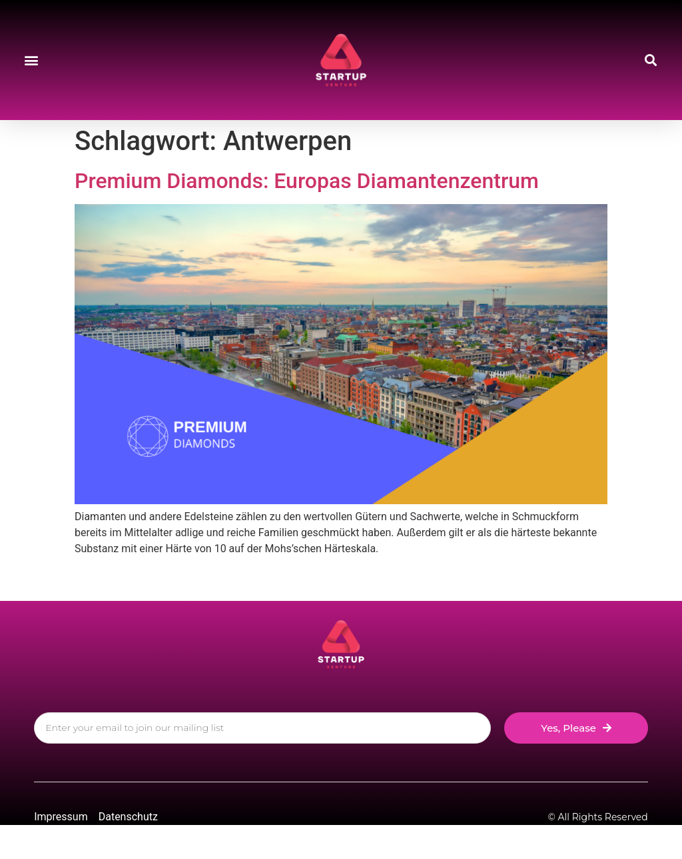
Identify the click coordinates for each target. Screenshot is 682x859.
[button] (31, 60)
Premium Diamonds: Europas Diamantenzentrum (307, 180)
